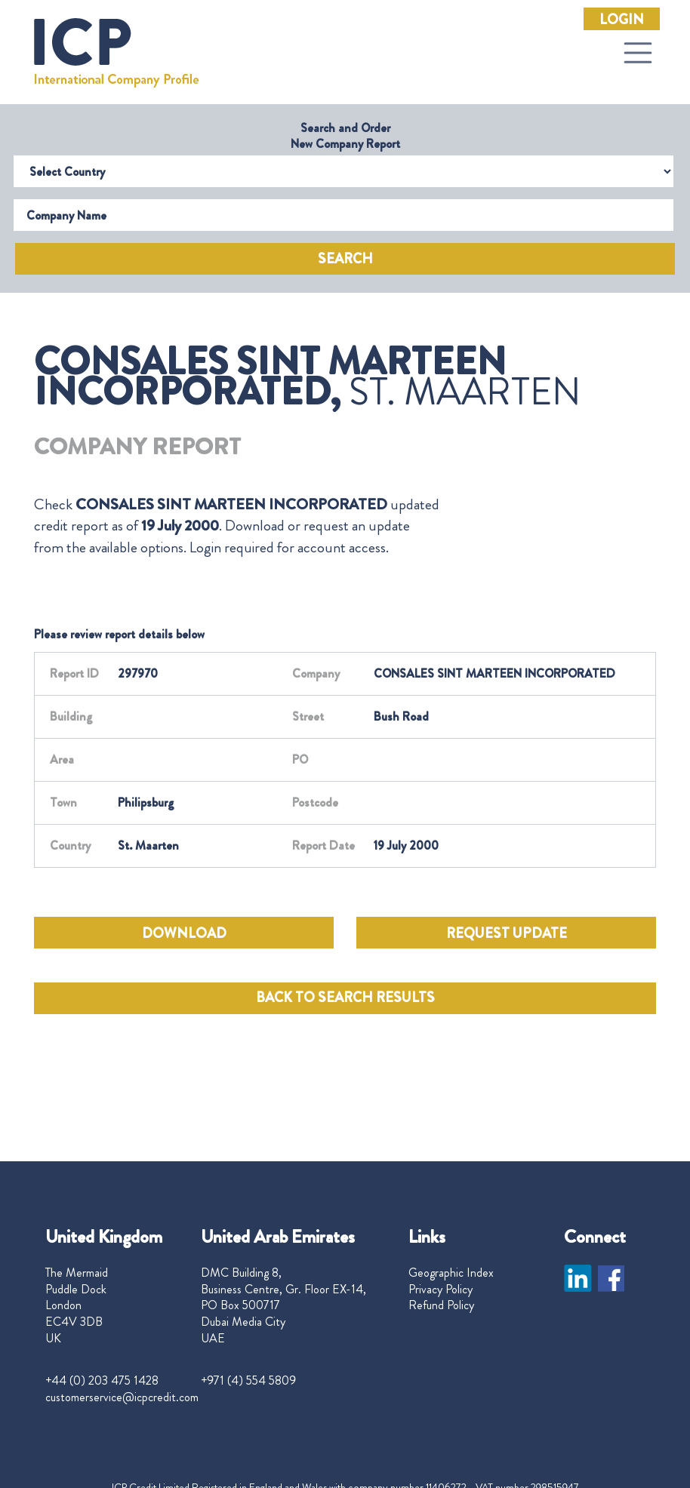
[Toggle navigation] (638, 53)
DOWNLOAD (184, 933)
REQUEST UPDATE (506, 933)
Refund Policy (441, 1305)
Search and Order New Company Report (345, 136)
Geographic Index (451, 1273)
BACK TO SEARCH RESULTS (345, 997)
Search (345, 259)
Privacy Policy (440, 1289)
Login (621, 19)
